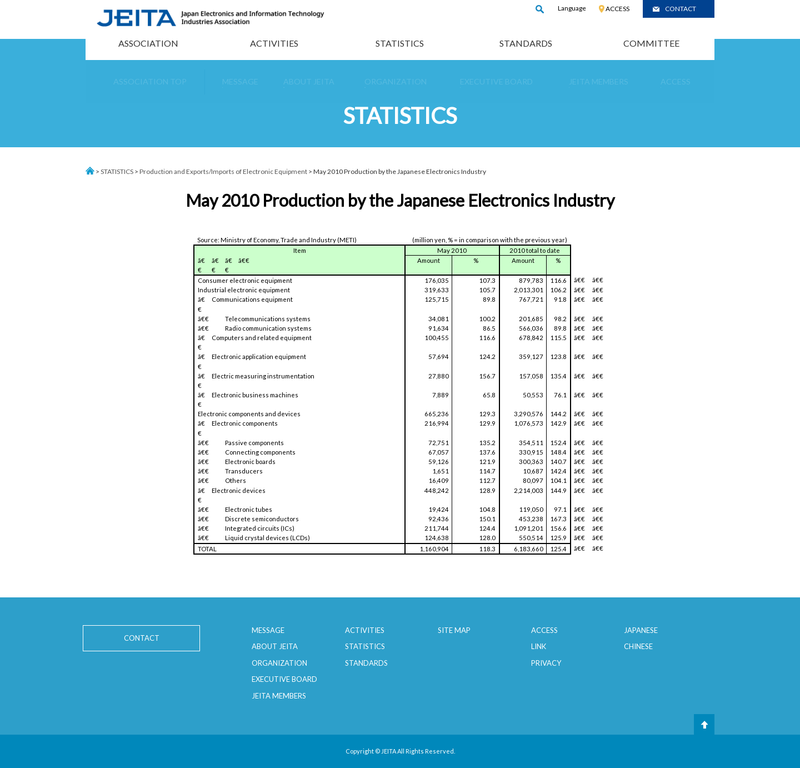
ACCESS (617, 8)
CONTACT (680, 8)
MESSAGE (268, 630)
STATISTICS (400, 43)
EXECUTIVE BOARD (284, 679)
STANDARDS (525, 43)
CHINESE (638, 646)
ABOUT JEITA (275, 646)
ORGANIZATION (279, 663)
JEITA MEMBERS (279, 695)
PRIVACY (546, 663)
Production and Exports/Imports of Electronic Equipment (223, 171)
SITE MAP (454, 630)
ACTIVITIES (274, 43)
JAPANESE (641, 630)
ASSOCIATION (148, 43)
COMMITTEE (651, 43)
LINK (538, 646)
